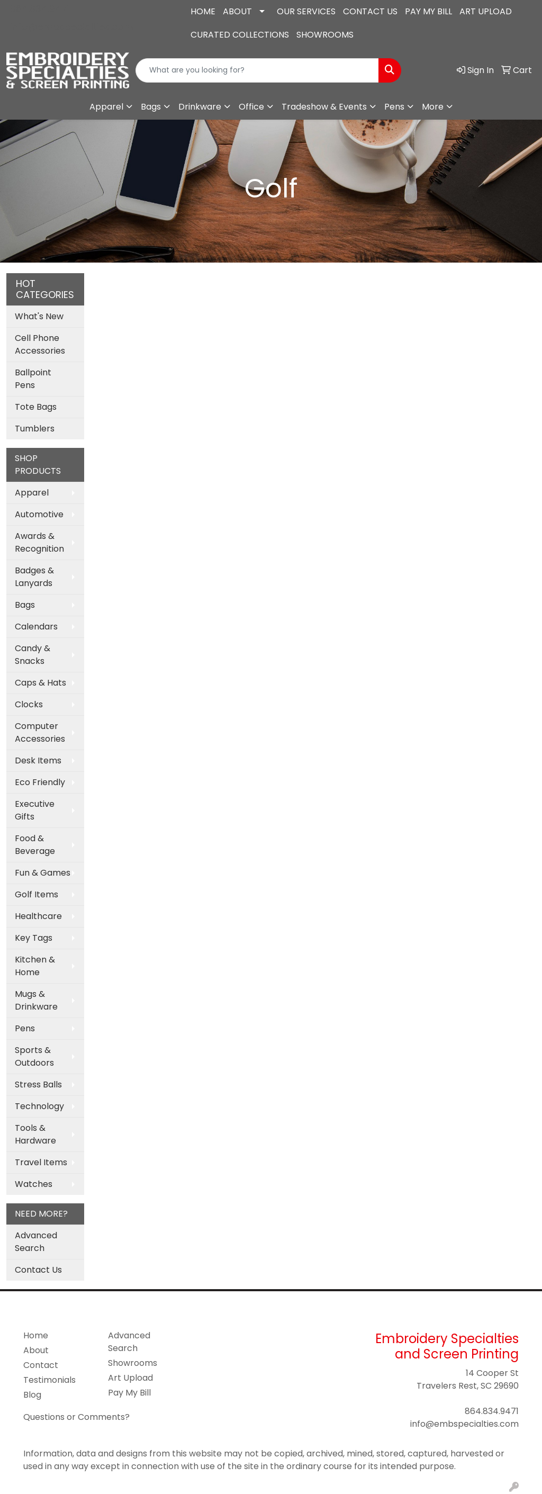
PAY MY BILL (428, 11)
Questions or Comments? (76, 1417)
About (36, 1350)
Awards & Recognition (39, 542)
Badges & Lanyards (34, 576)
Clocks (29, 704)
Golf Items (36, 894)
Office (251, 107)
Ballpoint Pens (33, 378)
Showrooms (132, 1363)
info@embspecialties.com (71, 26)
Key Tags (33, 938)
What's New (39, 316)
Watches (33, 1184)
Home (35, 1335)
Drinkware (199, 107)
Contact (40, 1365)
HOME (203, 11)
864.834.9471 (40, 8)
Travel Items (41, 1162)
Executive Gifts (35, 810)
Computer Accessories (40, 732)
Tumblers (35, 428)
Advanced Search (36, 1241)
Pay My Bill (129, 1393)
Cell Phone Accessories (40, 344)
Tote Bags (36, 407)
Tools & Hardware (35, 1134)
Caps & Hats (40, 683)
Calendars (36, 626)
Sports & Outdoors (34, 1056)
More (433, 107)
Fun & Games (42, 873)
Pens (394, 107)
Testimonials (49, 1380)
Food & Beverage (35, 844)
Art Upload (130, 1378)
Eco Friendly (40, 782)
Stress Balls (38, 1084)
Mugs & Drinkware (36, 1000)
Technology (39, 1106)
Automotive (39, 514)
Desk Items (38, 760)
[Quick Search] (257, 70)
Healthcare (38, 916)
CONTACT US (370, 11)
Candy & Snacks (32, 654)
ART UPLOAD (485, 11)
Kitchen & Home (35, 965)
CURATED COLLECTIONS (240, 35)
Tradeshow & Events (324, 107)
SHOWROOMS (325, 35)
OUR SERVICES (306, 11)
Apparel (106, 107)
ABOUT (237, 11)
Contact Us (38, 1270)
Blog (32, 1395)
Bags (151, 107)
